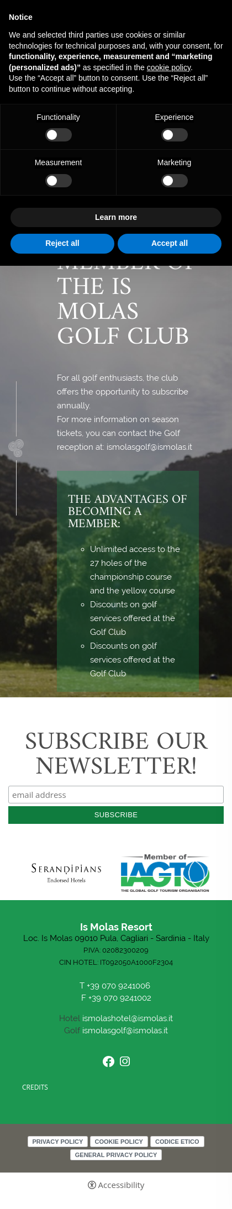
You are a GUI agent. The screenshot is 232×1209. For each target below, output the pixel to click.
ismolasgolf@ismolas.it (125, 1030)
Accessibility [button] (121, 1185)
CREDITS (35, 1087)
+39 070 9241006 (119, 986)
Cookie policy (119, 1141)
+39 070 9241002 (119, 998)
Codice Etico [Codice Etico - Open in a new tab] (177, 1141)
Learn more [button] (116, 217)
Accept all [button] (169, 243)
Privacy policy (58, 1141)
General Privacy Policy (116, 1155)
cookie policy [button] (169, 67)
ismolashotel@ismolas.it (127, 1018)
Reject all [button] (62, 243)
